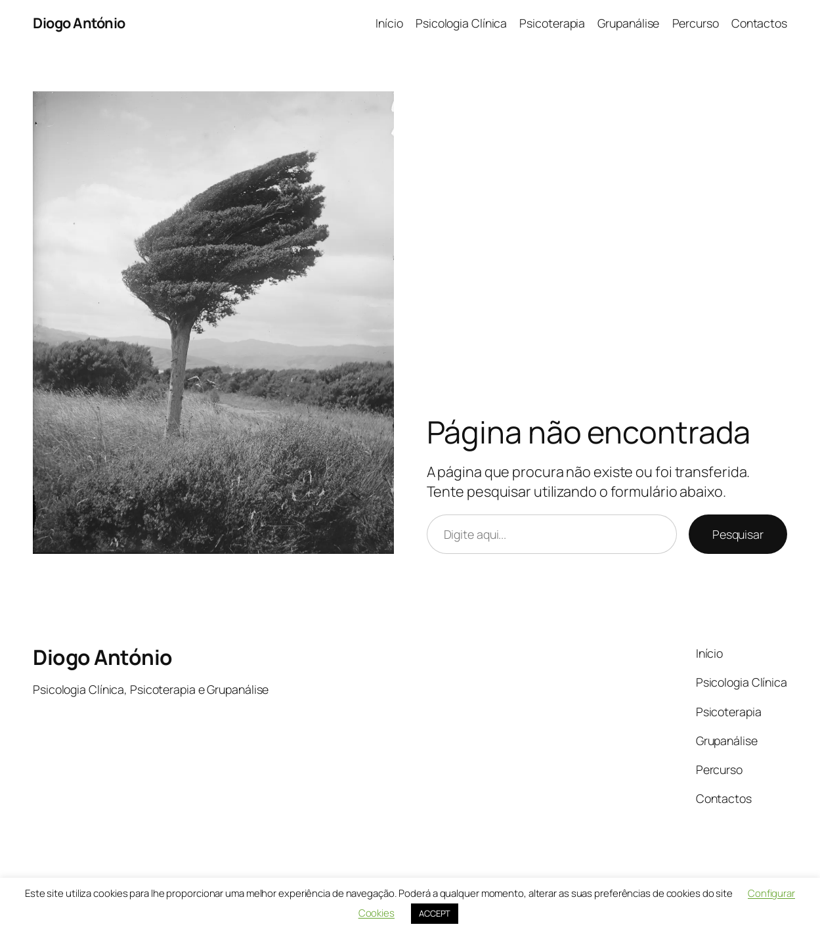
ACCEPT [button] (434, 913)
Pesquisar (738, 534)
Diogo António (79, 22)
